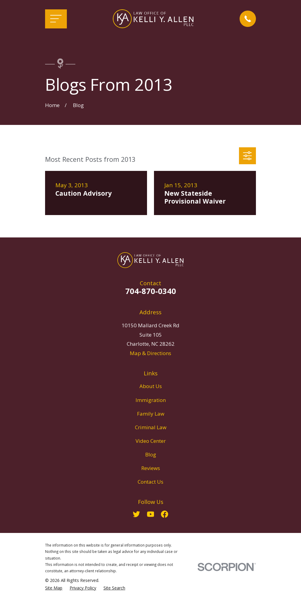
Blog (150, 454)
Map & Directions (150, 353)
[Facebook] (164, 514)
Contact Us (150, 481)
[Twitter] (136, 514)
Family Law (150, 413)
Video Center (151, 440)
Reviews (150, 468)
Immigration (151, 400)
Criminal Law (150, 427)
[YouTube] (150, 514)
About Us (150, 386)
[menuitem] (53, 588)
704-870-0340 (150, 291)
